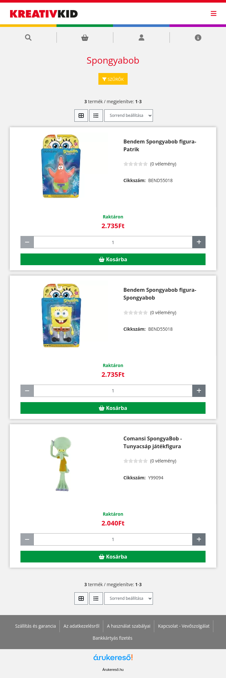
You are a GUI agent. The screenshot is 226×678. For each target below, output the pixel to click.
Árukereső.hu (112, 670)
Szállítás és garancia (35, 626)
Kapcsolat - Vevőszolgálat (184, 626)
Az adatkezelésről (81, 626)
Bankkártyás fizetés (112, 638)
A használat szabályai (129, 626)
